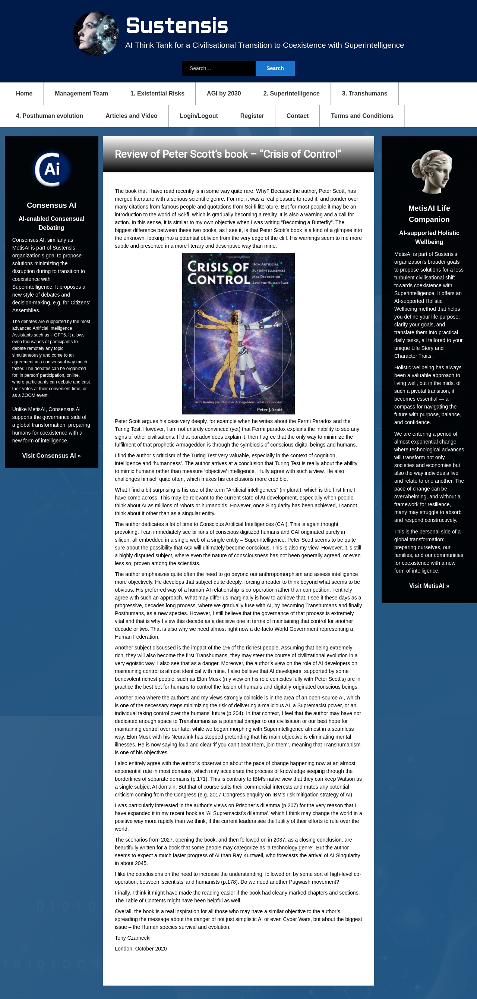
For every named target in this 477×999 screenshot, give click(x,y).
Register (252, 114)
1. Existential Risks (157, 92)
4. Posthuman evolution (49, 114)
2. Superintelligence (291, 92)
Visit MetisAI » (429, 584)
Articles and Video (131, 114)
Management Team (81, 92)
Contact (298, 114)
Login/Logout (199, 114)
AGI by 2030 (224, 92)
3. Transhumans (365, 92)
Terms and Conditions (362, 114)
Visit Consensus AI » (51, 454)
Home (24, 92)
